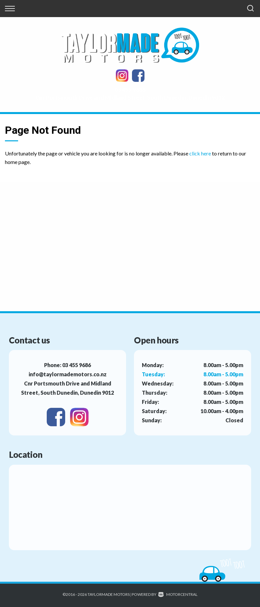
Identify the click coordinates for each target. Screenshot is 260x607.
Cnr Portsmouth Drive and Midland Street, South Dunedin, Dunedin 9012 (129, 97)
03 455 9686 (130, 89)
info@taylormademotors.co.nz (68, 374)
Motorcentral (177, 594)
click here (200, 153)
